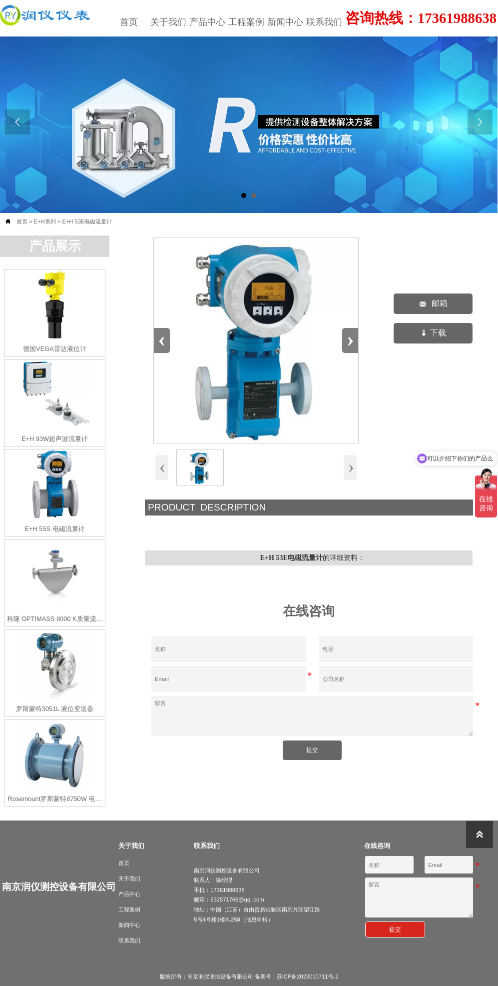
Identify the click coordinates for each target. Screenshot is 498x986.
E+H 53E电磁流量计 (87, 221)
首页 (21, 221)
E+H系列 (45, 221)
